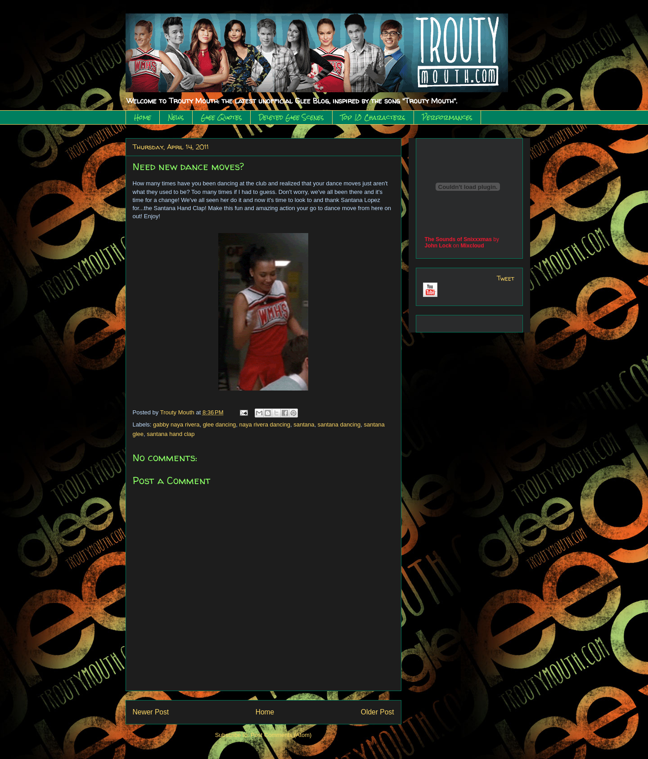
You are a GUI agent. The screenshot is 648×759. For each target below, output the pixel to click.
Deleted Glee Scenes (291, 117)
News (176, 117)
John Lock (438, 246)
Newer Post (151, 712)
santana (303, 424)
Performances (447, 117)
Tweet (505, 278)
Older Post (377, 712)
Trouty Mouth (178, 412)
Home (142, 117)
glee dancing (219, 424)
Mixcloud (472, 246)
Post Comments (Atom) (281, 735)
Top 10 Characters (373, 117)
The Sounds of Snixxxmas (458, 239)
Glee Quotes (221, 117)
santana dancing (339, 424)
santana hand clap (170, 434)
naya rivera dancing (264, 424)
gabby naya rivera (176, 424)
